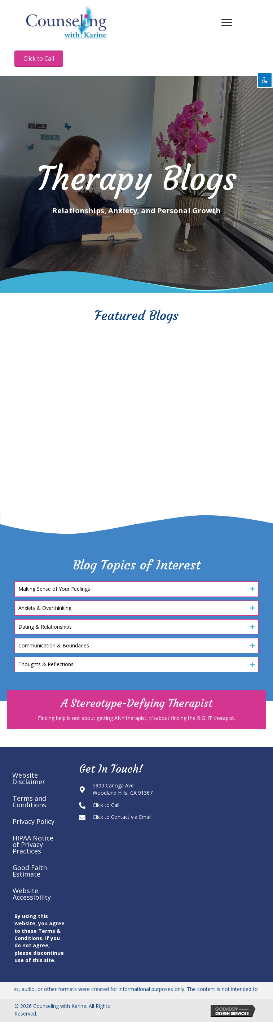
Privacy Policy (33, 821)
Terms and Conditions (29, 801)
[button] (136, 589)
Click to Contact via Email (122, 816)
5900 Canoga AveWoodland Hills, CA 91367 (123, 789)
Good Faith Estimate (30, 870)
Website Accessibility (32, 893)
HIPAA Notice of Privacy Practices (33, 844)
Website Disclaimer (28, 778)
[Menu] (227, 23)
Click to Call (106, 805)
